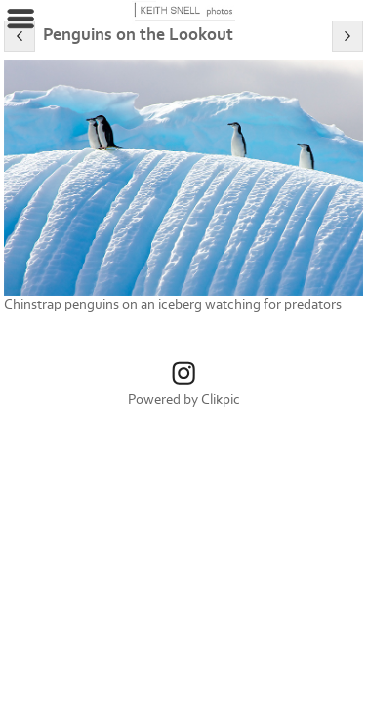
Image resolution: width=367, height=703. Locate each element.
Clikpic (220, 400)
